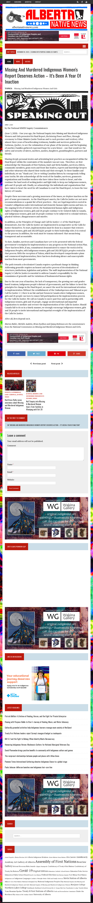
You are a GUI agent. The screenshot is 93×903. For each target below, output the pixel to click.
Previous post (38, 364)
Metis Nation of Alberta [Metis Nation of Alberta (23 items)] (74, 879)
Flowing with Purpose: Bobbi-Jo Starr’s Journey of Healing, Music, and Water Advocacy (36, 722)
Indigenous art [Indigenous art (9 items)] (9, 879)
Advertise (28, 2)
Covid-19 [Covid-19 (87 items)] (25, 871)
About (8, 2)
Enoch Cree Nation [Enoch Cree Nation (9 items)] (35, 876)
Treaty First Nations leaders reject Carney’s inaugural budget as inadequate (33, 733)
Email (9, 472)
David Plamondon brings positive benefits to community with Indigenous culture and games (39, 751)
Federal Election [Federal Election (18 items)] (48, 875)
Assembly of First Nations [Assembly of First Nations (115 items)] (55, 862)
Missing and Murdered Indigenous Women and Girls (35, 88)
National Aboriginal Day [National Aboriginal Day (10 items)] (29, 882)
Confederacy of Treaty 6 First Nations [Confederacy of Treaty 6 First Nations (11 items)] (61, 867)
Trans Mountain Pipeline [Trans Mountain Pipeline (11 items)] (13, 892)
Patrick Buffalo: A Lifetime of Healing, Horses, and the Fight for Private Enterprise (35, 716)
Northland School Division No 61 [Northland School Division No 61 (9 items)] (45, 889)
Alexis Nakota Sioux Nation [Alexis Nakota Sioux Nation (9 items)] (57, 858)
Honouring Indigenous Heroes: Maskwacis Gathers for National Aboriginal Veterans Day (37, 745)
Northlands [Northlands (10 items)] (30, 889)
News (18, 61)
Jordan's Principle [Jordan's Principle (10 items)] (37, 879)
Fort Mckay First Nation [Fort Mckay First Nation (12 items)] (77, 876)
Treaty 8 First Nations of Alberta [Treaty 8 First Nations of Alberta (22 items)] (37, 892)
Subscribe (17, 2)
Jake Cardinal (10, 395)
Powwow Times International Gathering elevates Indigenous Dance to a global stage (36, 762)
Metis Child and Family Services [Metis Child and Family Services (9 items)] (53, 879)
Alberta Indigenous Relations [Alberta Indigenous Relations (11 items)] (38, 858)
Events (7, 393)
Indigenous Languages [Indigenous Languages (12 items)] (22, 879)
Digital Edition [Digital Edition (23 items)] (40, 871)
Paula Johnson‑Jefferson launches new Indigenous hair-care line (28, 767)
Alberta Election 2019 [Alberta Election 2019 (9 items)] (20, 858)
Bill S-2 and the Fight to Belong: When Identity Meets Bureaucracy (29, 739)
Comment (11, 445)
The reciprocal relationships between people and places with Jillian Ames (32, 756)
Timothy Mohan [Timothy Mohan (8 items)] (83, 889)
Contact (38, 2)
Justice (19, 395)
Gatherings (15, 393)
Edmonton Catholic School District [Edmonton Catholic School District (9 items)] (59, 872)
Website (10, 479)
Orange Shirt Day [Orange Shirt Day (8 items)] (60, 889)
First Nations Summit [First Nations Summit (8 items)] (62, 876)
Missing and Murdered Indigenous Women (35, 396)
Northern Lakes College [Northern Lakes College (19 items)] (16, 888)
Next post (57, 364)
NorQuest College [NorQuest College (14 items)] (78, 885)
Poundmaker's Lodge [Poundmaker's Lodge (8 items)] (72, 889)
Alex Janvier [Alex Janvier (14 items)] (71, 858)
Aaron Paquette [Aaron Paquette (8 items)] (9, 858)
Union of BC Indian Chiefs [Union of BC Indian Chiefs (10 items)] (24, 895)
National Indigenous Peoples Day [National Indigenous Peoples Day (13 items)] (50, 882)
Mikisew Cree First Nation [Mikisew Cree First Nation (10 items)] (13, 882)
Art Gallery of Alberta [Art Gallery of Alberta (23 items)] (24, 862)
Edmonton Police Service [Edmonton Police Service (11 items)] (78, 872)
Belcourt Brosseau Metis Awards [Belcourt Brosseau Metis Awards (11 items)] (23, 867)
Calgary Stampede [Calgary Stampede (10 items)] (41, 867)
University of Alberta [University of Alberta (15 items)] (41, 895)
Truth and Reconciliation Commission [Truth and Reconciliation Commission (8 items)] (64, 892)
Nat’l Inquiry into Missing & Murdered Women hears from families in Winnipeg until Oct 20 (35, 405)
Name (9, 464)
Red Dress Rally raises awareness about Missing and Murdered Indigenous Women (14, 404)
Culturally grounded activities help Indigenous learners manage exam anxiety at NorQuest (38, 728)
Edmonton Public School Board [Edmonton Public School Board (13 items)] (17, 876)
